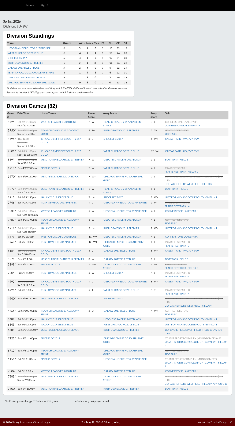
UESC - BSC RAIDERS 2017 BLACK (26, 77)
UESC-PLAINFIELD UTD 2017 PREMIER (29, 48)
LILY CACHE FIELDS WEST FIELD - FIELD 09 (188, 183)
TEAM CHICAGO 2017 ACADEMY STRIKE (31, 72)
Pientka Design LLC (221, 422)
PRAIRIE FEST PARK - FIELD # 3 (181, 268)
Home (30, 5)
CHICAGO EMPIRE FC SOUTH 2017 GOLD (31, 82)
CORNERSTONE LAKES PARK (181, 211)
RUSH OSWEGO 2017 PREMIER (25, 62)
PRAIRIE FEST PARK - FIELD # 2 (181, 171)
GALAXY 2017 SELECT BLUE (24, 67)
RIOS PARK (171, 134)
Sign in (45, 5)
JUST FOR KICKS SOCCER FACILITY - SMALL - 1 (191, 197)
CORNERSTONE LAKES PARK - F (182, 125)
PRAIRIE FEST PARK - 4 (177, 206)
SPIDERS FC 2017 (17, 57)
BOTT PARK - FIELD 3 (176, 159)
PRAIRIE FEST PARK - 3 (177, 245)
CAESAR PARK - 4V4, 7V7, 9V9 (182, 138)
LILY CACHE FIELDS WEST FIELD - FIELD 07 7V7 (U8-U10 (196, 383)
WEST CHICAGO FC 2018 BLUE (25, 53)
